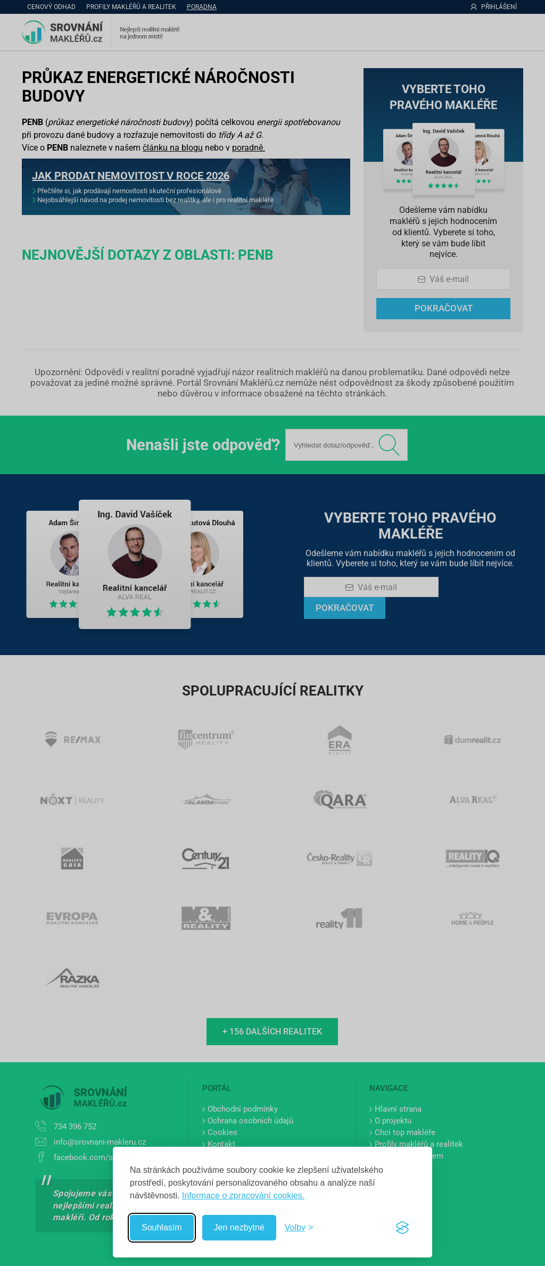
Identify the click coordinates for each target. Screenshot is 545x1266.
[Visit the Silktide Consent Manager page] (402, 1227)
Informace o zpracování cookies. (243, 1195)
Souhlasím (162, 1227)
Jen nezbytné (239, 1227)
